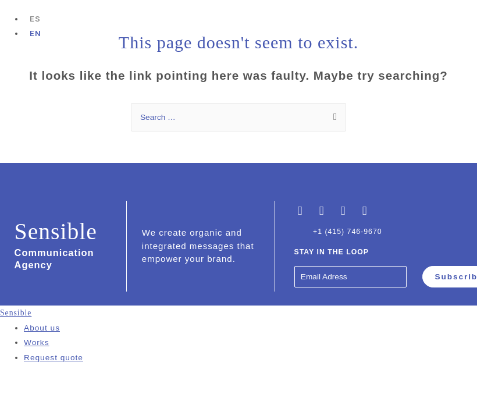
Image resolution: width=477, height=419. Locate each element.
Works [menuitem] (36, 342)
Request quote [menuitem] (53, 357)
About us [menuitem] (42, 328)
